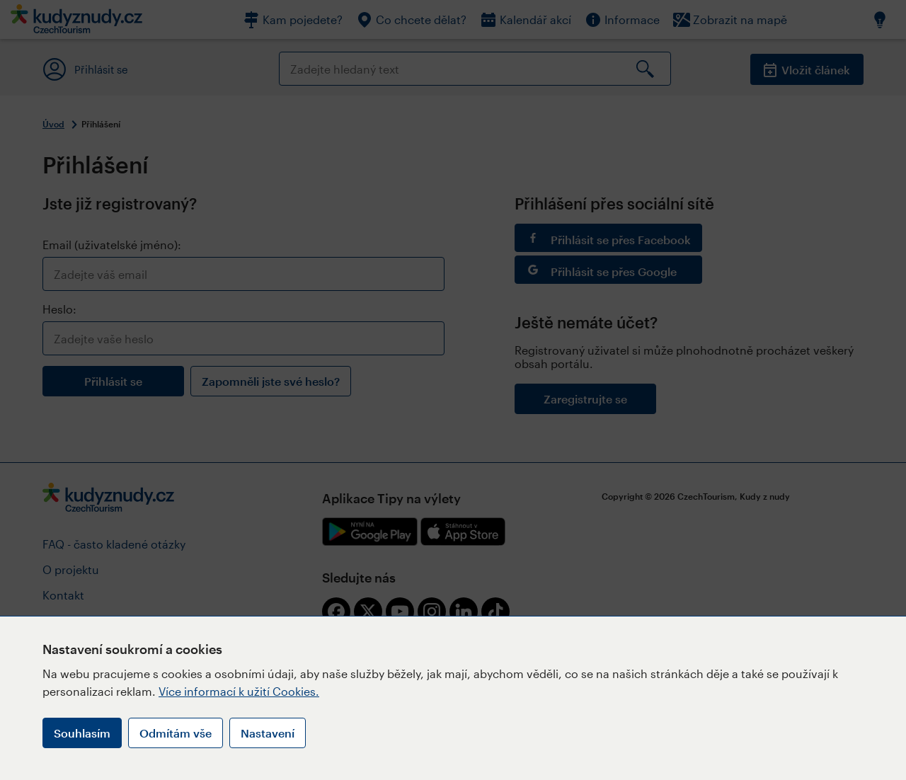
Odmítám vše (175, 733)
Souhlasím (82, 733)
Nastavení (267, 733)
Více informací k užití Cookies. (239, 691)
